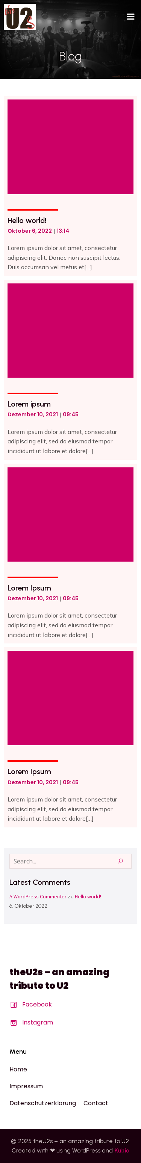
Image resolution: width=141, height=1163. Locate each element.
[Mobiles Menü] (130, 17)
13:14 (63, 231)
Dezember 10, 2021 (33, 414)
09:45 (71, 414)
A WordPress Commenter (38, 896)
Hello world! (88, 896)
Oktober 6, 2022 (30, 231)
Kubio (121, 1150)
